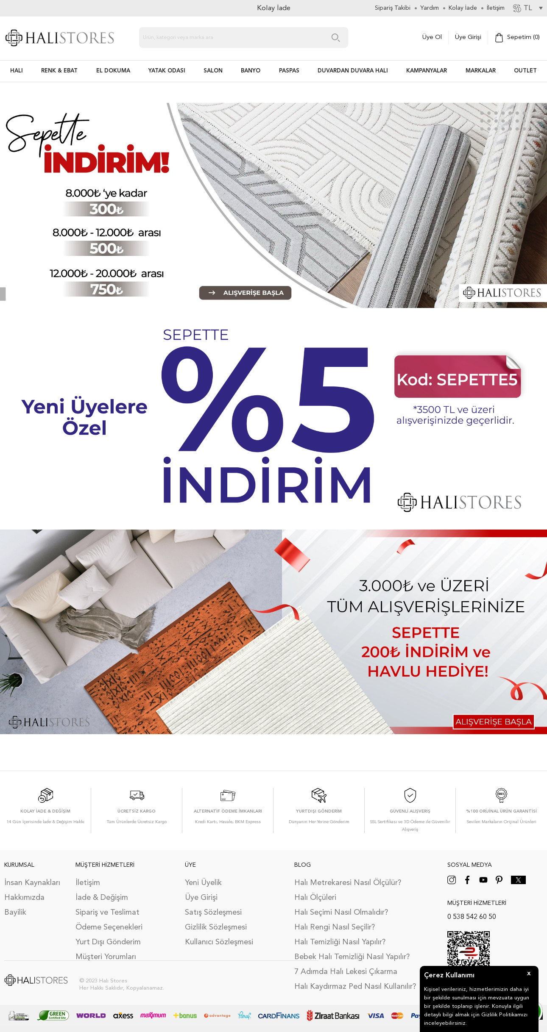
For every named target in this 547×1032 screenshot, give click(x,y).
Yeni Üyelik (203, 883)
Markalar (481, 71)
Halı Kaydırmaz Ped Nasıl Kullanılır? (355, 986)
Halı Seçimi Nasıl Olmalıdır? (341, 912)
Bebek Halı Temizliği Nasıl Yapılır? (352, 957)
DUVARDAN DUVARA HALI (353, 71)
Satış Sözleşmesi (213, 912)
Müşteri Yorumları (105, 957)
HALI (16, 71)
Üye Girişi (468, 37)
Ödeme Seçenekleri (108, 927)
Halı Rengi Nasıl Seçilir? (334, 927)
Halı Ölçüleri (315, 898)
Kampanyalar (426, 71)
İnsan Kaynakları (32, 883)
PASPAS (289, 71)
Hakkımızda (24, 898)
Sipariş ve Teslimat (107, 912)
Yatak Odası (166, 71)
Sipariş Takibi (392, 8)
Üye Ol (432, 37)
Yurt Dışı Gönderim (108, 942)
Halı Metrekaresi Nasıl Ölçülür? (347, 883)
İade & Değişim (101, 898)
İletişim (87, 883)
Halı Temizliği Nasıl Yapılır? (339, 942)
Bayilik (15, 912)
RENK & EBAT (59, 71)
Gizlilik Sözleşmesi (216, 927)
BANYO (250, 71)
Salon (213, 71)
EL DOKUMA (113, 71)
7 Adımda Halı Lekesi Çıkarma (345, 972)
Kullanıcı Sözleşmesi (219, 942)
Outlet (525, 71)
